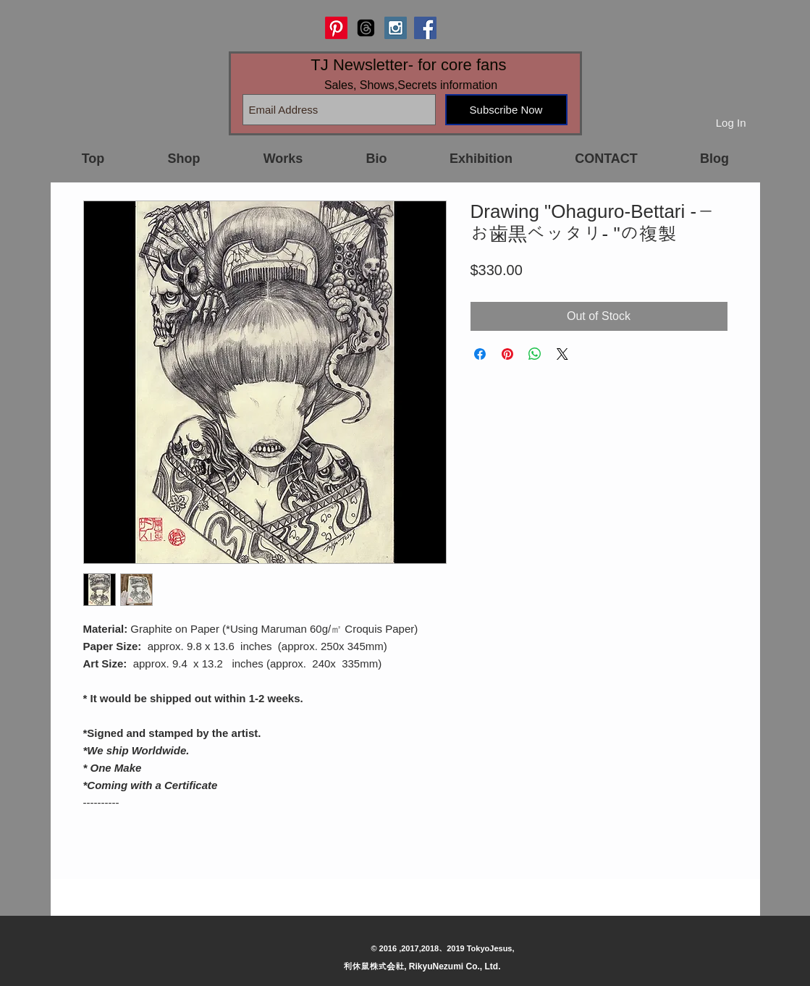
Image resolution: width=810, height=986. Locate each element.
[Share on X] (562, 354)
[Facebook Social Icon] (425, 28)
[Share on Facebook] (480, 354)
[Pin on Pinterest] (507, 354)
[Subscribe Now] (506, 109)
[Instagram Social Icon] (395, 28)
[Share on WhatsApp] (535, 354)
